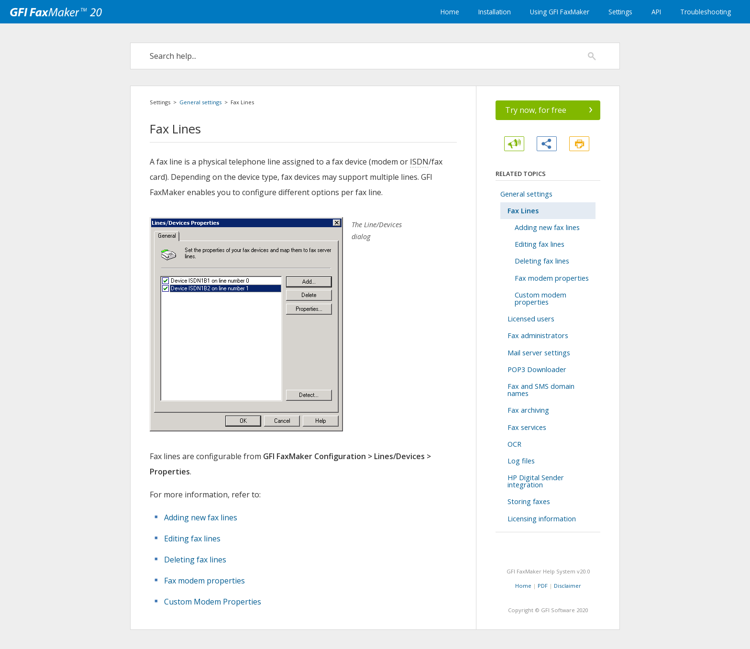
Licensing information (541, 518)
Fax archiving (528, 410)
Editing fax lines (192, 538)
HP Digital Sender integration (535, 481)
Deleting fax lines (195, 559)
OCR (514, 444)
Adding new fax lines (200, 517)
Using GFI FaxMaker (559, 11)
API (656, 11)
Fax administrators (537, 335)
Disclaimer (567, 585)
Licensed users (530, 318)
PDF (543, 585)
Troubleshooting (705, 11)
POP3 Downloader (536, 369)
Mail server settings (538, 352)
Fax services (526, 427)
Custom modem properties (540, 298)
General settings (200, 102)
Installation (494, 11)
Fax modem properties (204, 580)
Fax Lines (523, 210)
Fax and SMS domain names (540, 390)
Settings (620, 11)
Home (450, 11)
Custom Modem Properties (212, 601)
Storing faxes (528, 501)
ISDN (419, 161)
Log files (521, 460)
